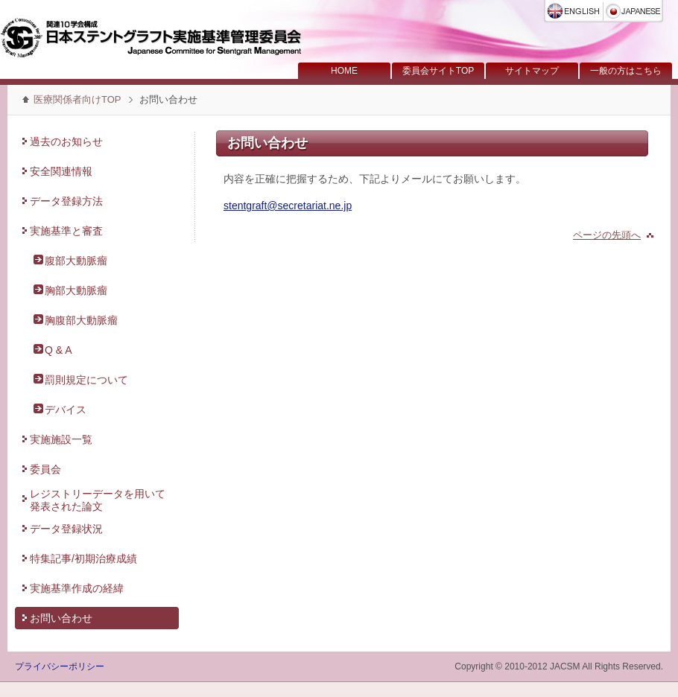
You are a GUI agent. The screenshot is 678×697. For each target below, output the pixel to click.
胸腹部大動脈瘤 (81, 320)
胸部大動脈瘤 (76, 290)
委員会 (45, 469)
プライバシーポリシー (59, 666)
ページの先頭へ (607, 235)
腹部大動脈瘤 (76, 261)
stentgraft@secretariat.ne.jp (288, 205)
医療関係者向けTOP (77, 99)
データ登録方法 (66, 201)
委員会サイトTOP (438, 71)
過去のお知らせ (66, 141)
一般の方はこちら (626, 71)
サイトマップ (532, 71)
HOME (344, 71)
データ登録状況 (66, 529)
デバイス (65, 410)
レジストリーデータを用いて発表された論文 (97, 500)
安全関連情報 (61, 171)
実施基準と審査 (66, 231)
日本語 (633, 11)
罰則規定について (86, 380)
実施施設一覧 (61, 439)
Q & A (58, 350)
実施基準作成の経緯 (77, 588)
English (573, 11)
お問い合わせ (61, 618)
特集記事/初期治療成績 (83, 558)
